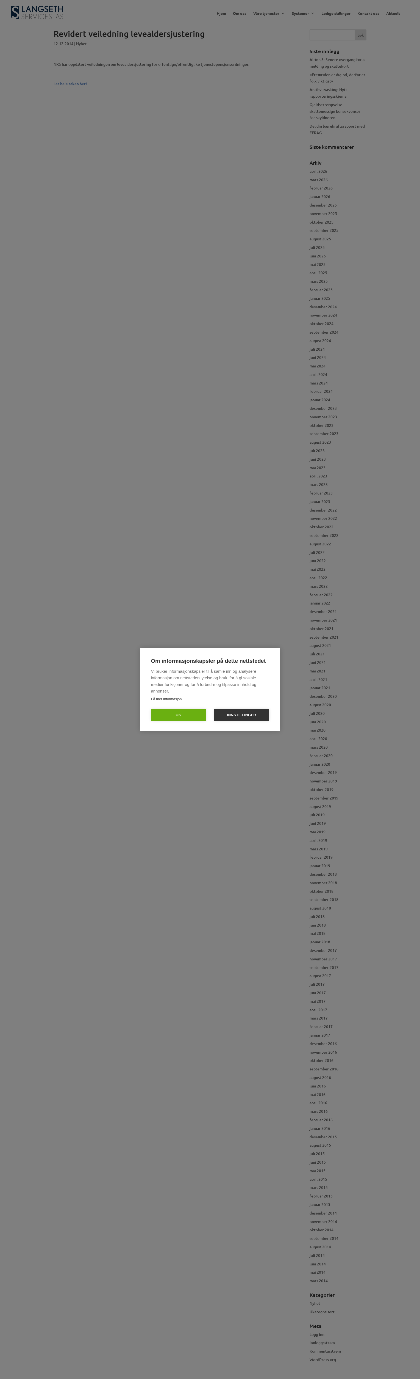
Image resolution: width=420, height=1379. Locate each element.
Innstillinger (241, 715)
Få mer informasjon (166, 699)
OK (178, 715)
